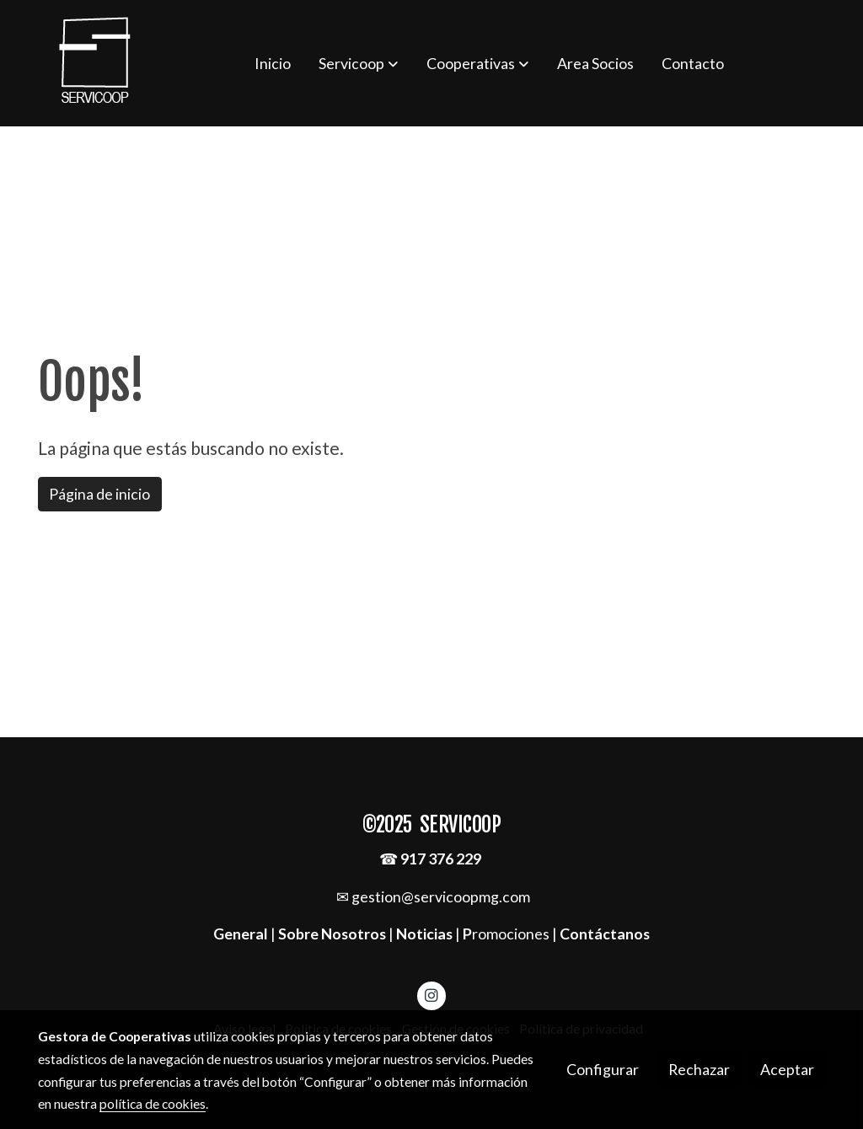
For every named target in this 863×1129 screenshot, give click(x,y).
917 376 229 (440, 858)
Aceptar (787, 1069)
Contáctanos (605, 933)
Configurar (602, 1069)
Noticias (424, 933)
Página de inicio (99, 493)
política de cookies (152, 1103)
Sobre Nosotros (332, 933)
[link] (95, 63)
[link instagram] (432, 994)
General (242, 933)
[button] (358, 63)
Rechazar (699, 1069)
